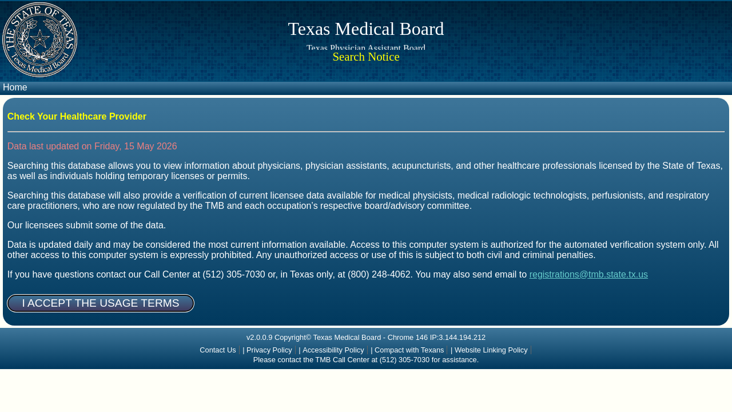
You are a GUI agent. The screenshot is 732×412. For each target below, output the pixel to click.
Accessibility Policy (333, 350)
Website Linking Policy (491, 350)
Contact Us (218, 350)
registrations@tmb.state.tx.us (589, 274)
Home (15, 87)
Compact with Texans (409, 350)
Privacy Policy (269, 350)
